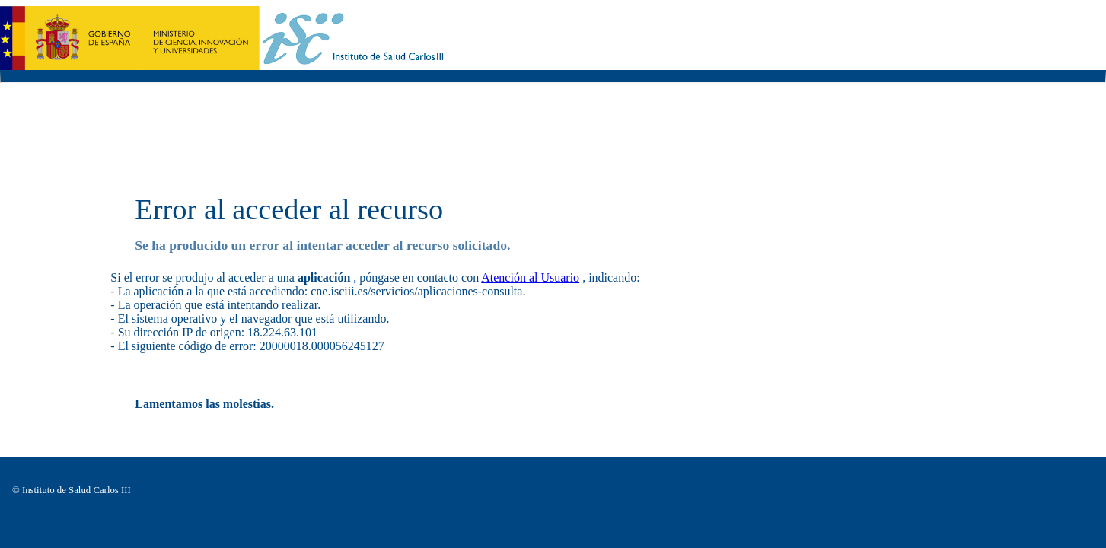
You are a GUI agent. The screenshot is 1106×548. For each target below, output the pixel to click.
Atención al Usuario (530, 277)
